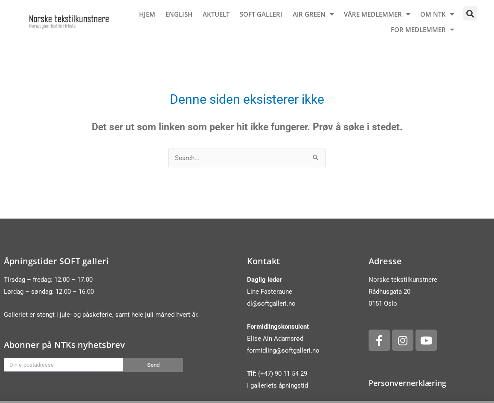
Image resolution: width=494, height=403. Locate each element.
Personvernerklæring (407, 383)
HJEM (147, 14)
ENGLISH (179, 14)
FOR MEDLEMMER (422, 29)
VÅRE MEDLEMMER (377, 14)
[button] (470, 13)
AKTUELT (216, 14)
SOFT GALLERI (261, 14)
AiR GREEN (313, 14)
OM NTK (437, 14)
